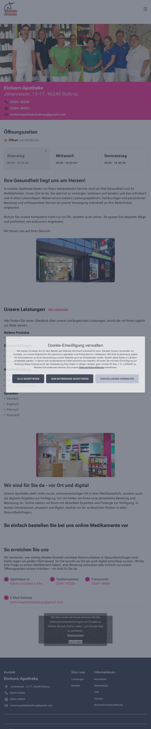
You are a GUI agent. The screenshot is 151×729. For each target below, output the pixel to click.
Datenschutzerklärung (91, 367)
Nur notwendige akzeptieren (69, 378)
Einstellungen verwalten (117, 378)
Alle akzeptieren (28, 378)
